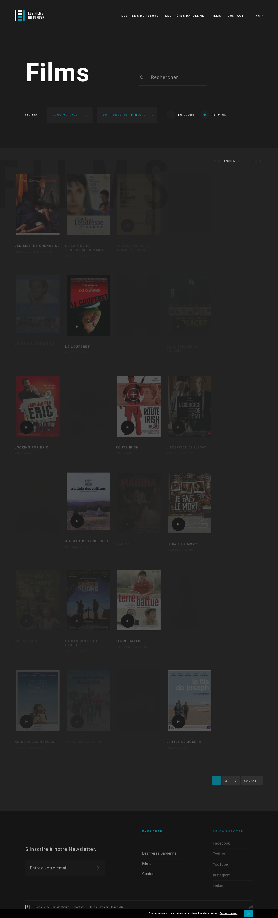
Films (57, 74)
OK (248, 913)
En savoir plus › (228, 913)
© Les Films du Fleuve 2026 (107, 907)
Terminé (213, 114)
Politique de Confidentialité (52, 907)
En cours (180, 114)
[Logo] (29, 15)
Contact (79, 907)
